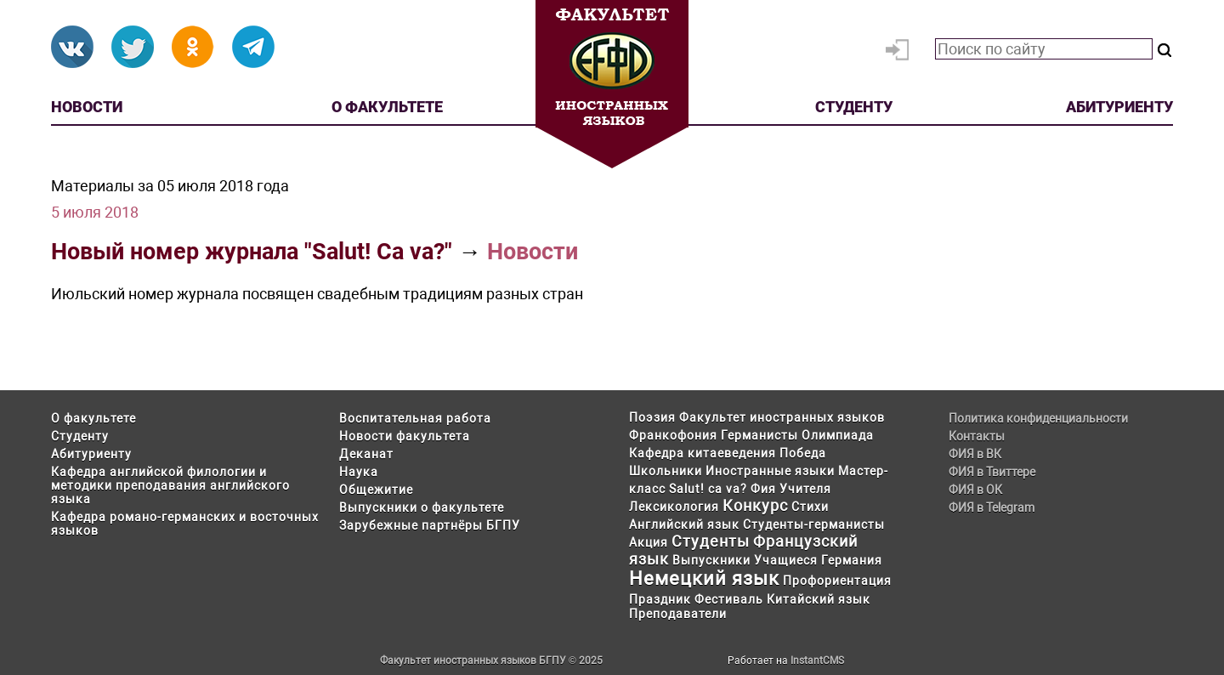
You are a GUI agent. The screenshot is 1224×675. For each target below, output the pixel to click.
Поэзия (652, 417)
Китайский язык (818, 599)
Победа (802, 453)
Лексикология (674, 506)
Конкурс (755, 505)
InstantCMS (817, 660)
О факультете (387, 107)
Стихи (810, 506)
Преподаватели (678, 614)
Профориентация (837, 580)
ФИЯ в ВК (975, 454)
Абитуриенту (1119, 107)
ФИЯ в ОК (975, 489)
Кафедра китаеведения (702, 453)
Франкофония (673, 435)
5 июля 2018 (95, 212)
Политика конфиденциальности (1038, 418)
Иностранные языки (770, 471)
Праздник (660, 599)
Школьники (665, 471)
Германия (851, 560)
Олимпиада (838, 435)
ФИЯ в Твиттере (992, 472)
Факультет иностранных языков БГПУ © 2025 (491, 660)
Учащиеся (786, 560)
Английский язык (684, 524)
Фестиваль (728, 599)
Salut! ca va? (708, 489)
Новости (86, 107)
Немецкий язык (704, 578)
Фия (763, 489)
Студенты (711, 541)
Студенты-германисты (814, 524)
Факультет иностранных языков (782, 417)
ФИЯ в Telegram (991, 507)
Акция (648, 542)
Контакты (977, 436)
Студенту (853, 107)
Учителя (805, 489)
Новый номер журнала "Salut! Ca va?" (251, 251)
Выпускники (711, 560)
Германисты (759, 435)
